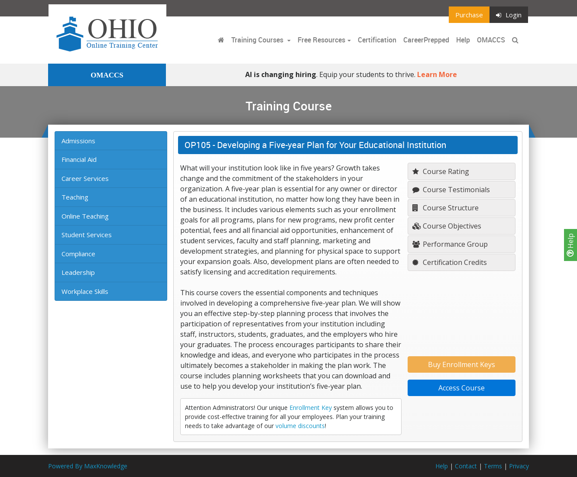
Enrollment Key (310, 407)
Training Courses (258, 40)
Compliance (78, 253)
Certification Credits (449, 262)
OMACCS (491, 40)
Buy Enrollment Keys (461, 364)
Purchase (469, 14)
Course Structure (445, 208)
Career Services (85, 178)
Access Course (461, 388)
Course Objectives (446, 226)
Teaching (75, 197)
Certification (377, 40)
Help (570, 245)
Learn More (437, 74)
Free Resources (321, 40)
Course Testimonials (451, 189)
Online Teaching (85, 216)
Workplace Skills (85, 291)
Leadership (78, 272)
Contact (466, 466)
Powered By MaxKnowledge (87, 466)
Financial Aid (79, 159)
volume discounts (300, 426)
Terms (493, 466)
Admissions (78, 140)
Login (509, 14)
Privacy (519, 466)
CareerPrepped (426, 40)
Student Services (87, 234)
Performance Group (450, 244)
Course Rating (440, 171)
